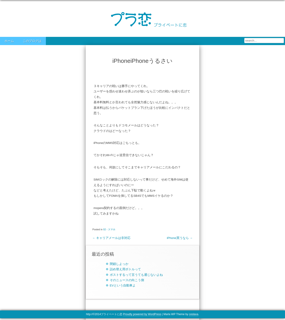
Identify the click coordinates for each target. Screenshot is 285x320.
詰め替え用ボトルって (125, 269)
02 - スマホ (109, 229)
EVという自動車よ (123, 285)
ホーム (9, 41)
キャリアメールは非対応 (111, 238)
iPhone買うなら (180, 238)
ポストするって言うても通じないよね (136, 274)
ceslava (193, 314)
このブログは (32, 41)
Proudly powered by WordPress (142, 314)
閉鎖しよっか (119, 264)
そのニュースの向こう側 (127, 280)
